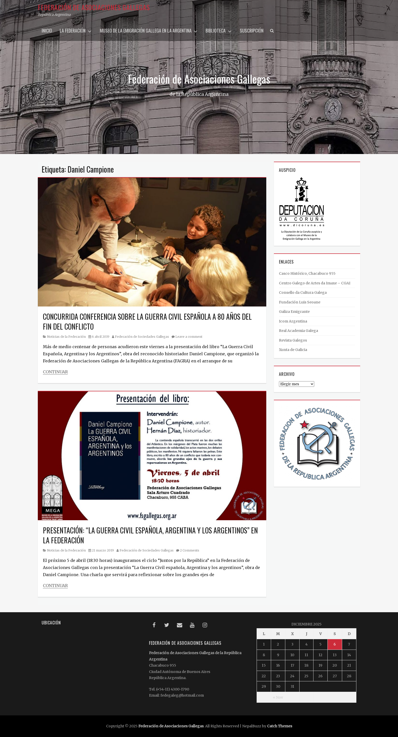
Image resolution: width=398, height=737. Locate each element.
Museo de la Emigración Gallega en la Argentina (146, 30)
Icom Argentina (293, 321)
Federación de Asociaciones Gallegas (94, 7)
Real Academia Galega (298, 330)
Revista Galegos (293, 340)
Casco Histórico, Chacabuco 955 (307, 273)
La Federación (73, 30)
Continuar (55, 371)
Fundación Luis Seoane (299, 302)
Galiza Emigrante (294, 311)
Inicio (47, 30)
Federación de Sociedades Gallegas (142, 337)
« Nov (278, 697)
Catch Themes (279, 726)
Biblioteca (216, 30)
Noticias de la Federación (66, 337)
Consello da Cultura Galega (303, 292)
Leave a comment (188, 337)
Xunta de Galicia (293, 349)
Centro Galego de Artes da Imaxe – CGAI (314, 283)
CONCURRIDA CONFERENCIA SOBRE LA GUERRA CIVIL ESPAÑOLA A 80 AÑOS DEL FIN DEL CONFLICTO (147, 321)
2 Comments (189, 550)
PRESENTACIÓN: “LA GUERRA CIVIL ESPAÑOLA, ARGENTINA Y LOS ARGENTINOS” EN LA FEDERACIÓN (150, 535)
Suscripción (251, 30)
